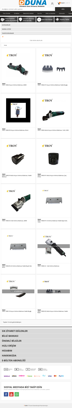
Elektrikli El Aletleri (28, 13)
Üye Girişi (52, 4)
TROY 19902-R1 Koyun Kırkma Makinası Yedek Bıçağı (52, 85)
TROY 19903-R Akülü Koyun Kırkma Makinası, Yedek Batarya (17, 176)
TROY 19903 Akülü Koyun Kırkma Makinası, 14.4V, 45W (53, 130)
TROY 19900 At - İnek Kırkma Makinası (48, 266)
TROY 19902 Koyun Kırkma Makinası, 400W (14, 85)
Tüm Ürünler (6, 13)
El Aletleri (16, 13)
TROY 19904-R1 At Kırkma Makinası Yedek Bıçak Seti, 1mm (52, 221)
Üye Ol (54, 4)
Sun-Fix (39, 13)
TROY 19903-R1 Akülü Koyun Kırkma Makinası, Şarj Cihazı (52, 176)
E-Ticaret (30, 405)
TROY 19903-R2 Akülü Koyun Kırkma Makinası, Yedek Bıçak (53, 312)
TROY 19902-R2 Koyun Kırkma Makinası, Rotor (15, 130)
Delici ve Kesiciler (50, 13)
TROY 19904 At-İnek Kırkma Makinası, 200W (14, 220)
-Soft (26, 405)
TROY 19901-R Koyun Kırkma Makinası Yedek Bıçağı (16, 311)
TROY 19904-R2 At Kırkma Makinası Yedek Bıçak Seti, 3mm (17, 266)
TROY (3, 83)
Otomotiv (62, 13)
